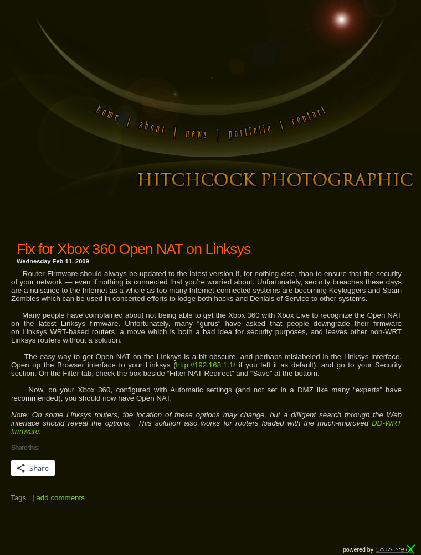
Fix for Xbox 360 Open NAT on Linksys (133, 249)
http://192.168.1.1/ (205, 365)
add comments (60, 498)
